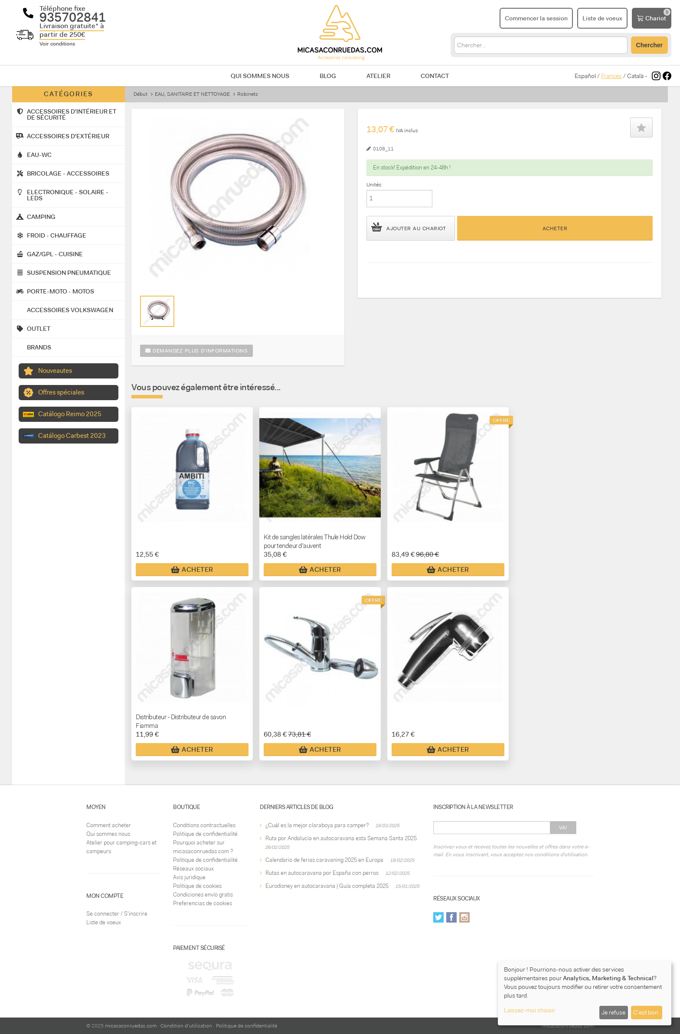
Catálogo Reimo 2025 (69, 414)
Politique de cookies (197, 886)
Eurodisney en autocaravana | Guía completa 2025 (327, 886)
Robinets (247, 94)
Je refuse (613, 1012)
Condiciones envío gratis (203, 894)
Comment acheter (108, 825)
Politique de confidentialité (205, 834)
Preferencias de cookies (202, 903)
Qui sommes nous (260, 76)
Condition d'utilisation (186, 1025)
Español (585, 76)
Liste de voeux (103, 922)
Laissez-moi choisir (529, 1010)
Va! (563, 827)
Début (140, 94)
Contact (435, 76)
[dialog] (584, 993)
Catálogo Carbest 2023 (72, 435)
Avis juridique (189, 877)
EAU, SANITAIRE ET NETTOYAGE (192, 94)
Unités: (374, 184)
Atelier (378, 76)
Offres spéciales (61, 392)
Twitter (438, 917)
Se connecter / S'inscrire (116, 913)
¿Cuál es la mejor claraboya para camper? (317, 825)
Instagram (464, 917)
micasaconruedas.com (131, 1025)
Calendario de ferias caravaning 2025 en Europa (324, 860)
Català (635, 76)
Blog (328, 76)
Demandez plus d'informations (196, 350)
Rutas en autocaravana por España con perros (322, 873)
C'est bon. (646, 1012)
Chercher (649, 45)
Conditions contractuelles (204, 825)
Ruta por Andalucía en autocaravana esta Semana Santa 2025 (341, 838)
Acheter (555, 228)
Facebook (451, 917)
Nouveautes (55, 370)
